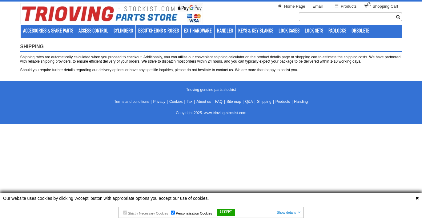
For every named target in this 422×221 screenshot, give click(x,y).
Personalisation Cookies (191, 213)
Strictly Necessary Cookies (145, 213)
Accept (226, 212)
